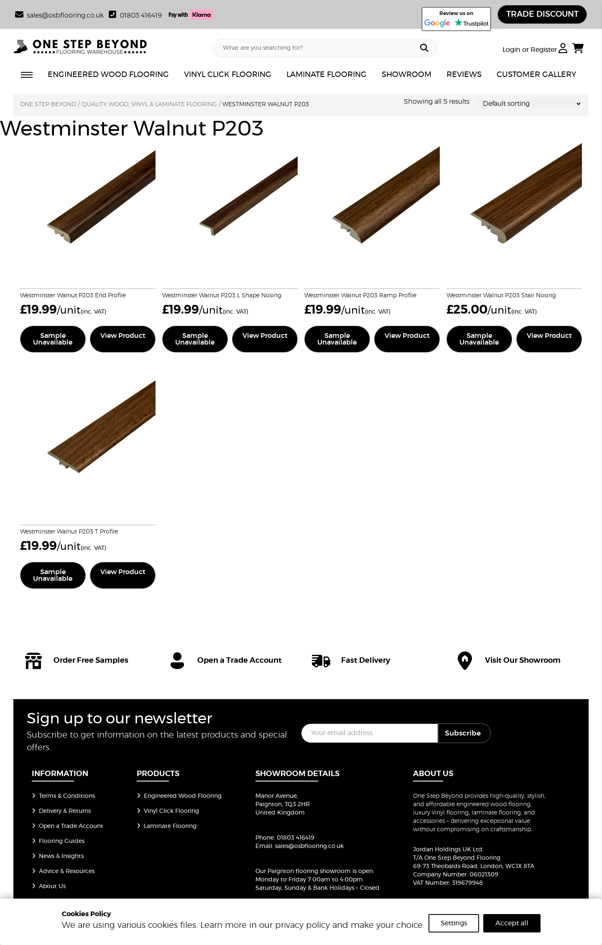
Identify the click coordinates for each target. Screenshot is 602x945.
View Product (122, 336)
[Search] (424, 49)
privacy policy (302, 925)
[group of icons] (301, 661)
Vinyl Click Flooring (168, 812)
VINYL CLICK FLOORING (227, 75)
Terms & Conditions (63, 796)
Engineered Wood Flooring (179, 796)
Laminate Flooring (166, 827)
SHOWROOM (406, 75)
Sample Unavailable (52, 339)
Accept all (511, 923)
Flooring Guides (58, 842)
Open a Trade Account (67, 827)
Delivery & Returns (61, 812)
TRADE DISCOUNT (540, 14)
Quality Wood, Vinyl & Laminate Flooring (149, 105)
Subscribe (463, 733)
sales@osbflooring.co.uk (309, 847)
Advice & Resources (63, 872)
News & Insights (58, 857)
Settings (454, 923)
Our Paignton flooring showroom (303, 872)
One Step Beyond (48, 105)
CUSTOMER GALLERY (536, 75)
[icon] (85, 661)
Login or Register (535, 50)
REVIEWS (464, 75)
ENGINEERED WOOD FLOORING (108, 75)
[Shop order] (530, 104)
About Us (49, 887)
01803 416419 (135, 15)
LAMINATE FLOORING (326, 75)
